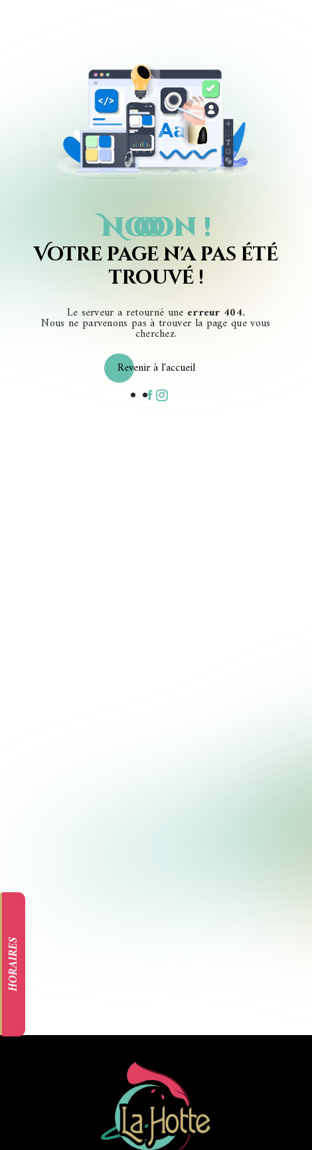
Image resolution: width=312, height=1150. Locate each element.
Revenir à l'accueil (156, 368)
